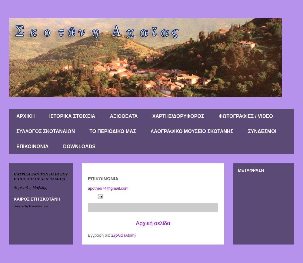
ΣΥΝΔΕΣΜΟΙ (262, 131)
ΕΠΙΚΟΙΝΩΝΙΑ (32, 146)
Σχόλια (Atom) (123, 235)
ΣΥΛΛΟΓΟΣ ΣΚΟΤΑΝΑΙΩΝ (45, 131)
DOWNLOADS (79, 146)
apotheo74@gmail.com (108, 188)
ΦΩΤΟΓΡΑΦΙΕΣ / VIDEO (245, 116)
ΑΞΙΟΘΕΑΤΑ (124, 116)
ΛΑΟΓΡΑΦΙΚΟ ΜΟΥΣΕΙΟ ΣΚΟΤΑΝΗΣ (192, 131)
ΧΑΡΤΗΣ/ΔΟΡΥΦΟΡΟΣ (178, 116)
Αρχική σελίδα (153, 223)
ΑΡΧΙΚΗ (25, 116)
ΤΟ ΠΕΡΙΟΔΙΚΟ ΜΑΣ (112, 131)
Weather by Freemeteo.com (31, 206)
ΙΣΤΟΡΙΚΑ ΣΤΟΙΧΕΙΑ (72, 116)
